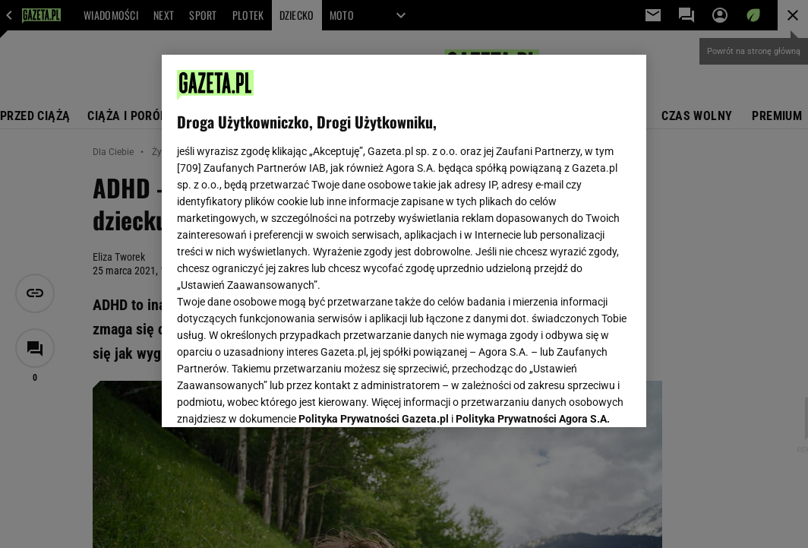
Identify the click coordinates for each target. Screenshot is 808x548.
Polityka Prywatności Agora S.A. (533, 234)
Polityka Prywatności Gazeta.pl (373, 234)
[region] (404, 241)
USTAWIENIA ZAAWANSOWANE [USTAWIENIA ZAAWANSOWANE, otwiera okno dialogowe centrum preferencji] (276, 397)
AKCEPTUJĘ (579, 397)
